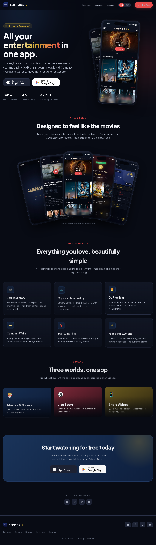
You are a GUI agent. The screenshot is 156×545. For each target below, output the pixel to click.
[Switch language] (124, 5)
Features (86, 5)
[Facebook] (128, 524)
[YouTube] (150, 524)
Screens (99, 5)
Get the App (144, 5)
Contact (53, 532)
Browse (110, 5)
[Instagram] (135, 524)
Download (40, 532)
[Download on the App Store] (16, 82)
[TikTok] (142, 524)
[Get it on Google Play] (46, 82)
